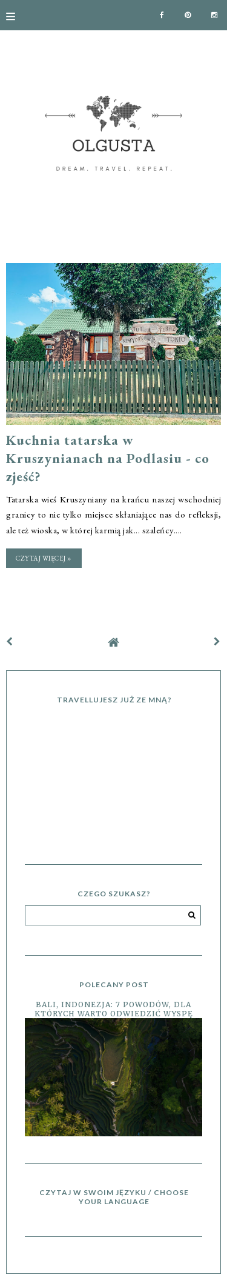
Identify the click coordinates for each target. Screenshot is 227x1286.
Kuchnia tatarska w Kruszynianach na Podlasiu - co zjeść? (107, 458)
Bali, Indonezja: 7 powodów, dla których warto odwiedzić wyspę (114, 1009)
